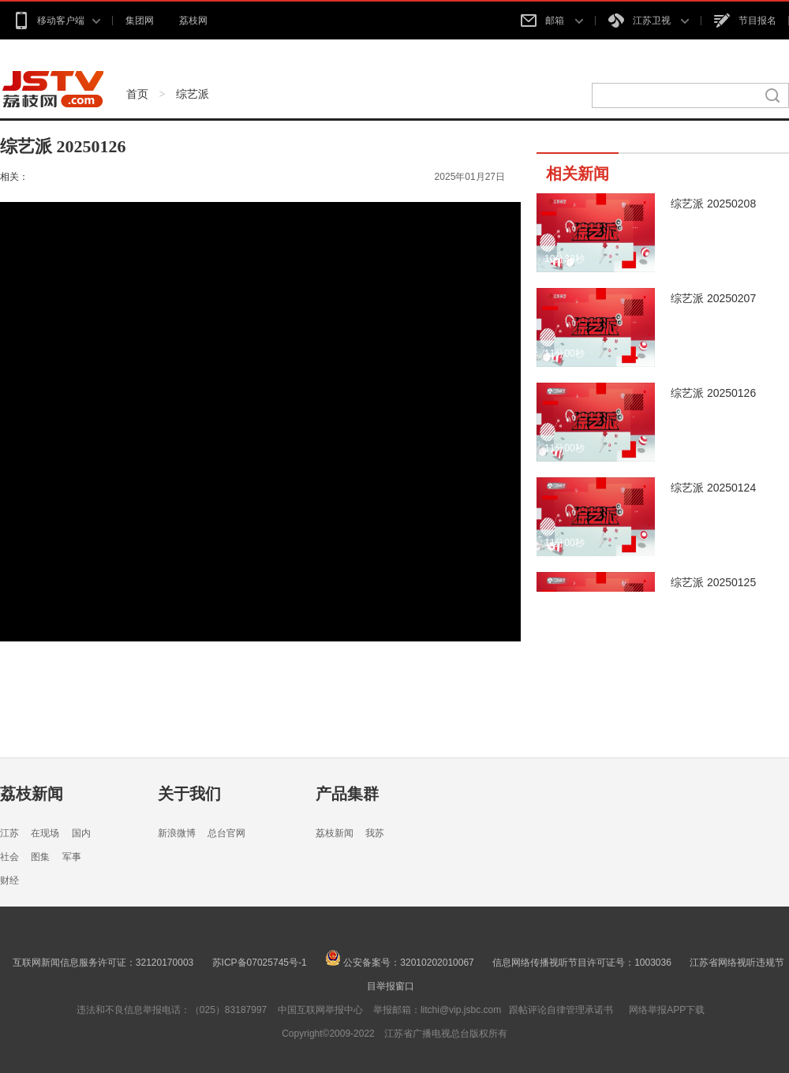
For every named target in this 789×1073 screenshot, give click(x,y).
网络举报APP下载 (667, 1009)
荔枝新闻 (31, 793)
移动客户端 (56, 20)
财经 (9, 880)
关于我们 (189, 793)
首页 (137, 94)
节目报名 (745, 20)
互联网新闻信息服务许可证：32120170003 (103, 962)
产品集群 (347, 793)
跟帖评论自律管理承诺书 (561, 1009)
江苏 (9, 833)
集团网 (139, 20)
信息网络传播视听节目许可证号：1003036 (581, 962)
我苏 (374, 833)
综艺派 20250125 (713, 582)
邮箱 (551, 20)
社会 (9, 856)
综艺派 (192, 94)
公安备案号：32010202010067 (399, 962)
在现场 (45, 833)
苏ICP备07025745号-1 (259, 962)
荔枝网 (193, 20)
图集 (40, 856)
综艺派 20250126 (713, 393)
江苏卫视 (648, 20)
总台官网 (226, 833)
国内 (81, 833)
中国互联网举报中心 (320, 1009)
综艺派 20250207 (713, 298)
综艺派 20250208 (713, 203)
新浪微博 (177, 833)
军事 (71, 856)
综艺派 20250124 (713, 487)
